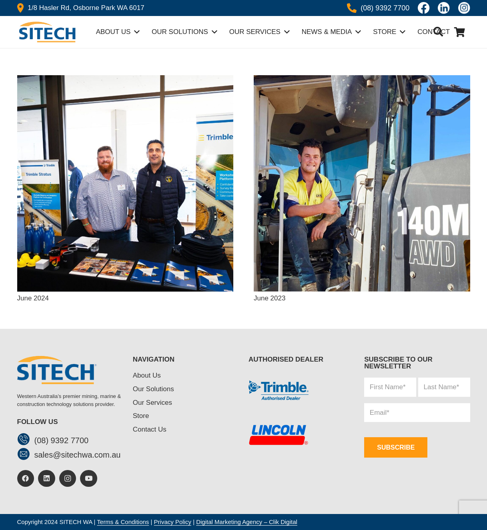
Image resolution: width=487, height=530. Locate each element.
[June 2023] (362, 79)
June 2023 (269, 298)
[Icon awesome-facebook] (424, 8)
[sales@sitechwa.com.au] (25, 455)
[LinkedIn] (46, 478)
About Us (147, 375)
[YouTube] (88, 478)
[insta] (464, 8)
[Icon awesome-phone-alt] (352, 8)
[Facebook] (25, 478)
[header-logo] (46, 32)
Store (141, 416)
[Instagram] (67, 478)
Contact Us (149, 429)
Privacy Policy (172, 521)
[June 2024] (125, 79)
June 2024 (33, 298)
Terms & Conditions (123, 521)
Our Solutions (153, 389)
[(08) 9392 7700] (25, 440)
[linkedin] (444, 8)
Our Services (152, 402)
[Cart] (459, 32)
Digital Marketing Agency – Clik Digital (246, 521)
